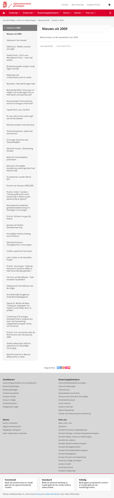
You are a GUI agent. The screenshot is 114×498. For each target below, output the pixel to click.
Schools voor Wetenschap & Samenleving (74, 413)
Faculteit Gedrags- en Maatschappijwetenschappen (78, 433)
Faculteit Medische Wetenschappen (72, 443)
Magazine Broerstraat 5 (12, 426)
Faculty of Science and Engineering (72, 457)
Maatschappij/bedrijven (69, 379)
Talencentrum (64, 390)
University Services (65, 467)
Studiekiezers (9, 379)
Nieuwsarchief (43, 20)
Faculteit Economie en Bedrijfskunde (72, 430)
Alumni (6, 420)
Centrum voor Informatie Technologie (73, 396)
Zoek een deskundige (66, 386)
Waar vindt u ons (65, 423)
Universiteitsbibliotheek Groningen (72, 383)
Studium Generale (65, 407)
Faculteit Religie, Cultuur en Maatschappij (19, 20)
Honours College (9, 400)
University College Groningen (69, 460)
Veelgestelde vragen (11, 407)
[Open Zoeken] (110, 13)
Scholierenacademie (11, 393)
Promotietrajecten (10, 403)
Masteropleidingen (10, 390)
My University (78, 4)
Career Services (64, 403)
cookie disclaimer (52, 494)
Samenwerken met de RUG (68, 393)
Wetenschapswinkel (66, 410)
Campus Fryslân (64, 464)
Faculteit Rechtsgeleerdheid (69, 447)
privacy (38, 494)
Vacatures (62, 426)
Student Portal (93, 4)
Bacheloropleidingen (11, 386)
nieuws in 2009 (58, 20)
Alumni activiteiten (10, 423)
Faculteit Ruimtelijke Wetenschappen (73, 450)
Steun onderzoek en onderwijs (15, 433)
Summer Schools (9, 396)
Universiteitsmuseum (66, 400)
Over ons (62, 420)
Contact (65, 4)
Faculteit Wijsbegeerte (67, 454)
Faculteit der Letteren (66, 440)
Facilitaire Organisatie (67, 471)
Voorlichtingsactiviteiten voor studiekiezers (20, 383)
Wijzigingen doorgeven (12, 430)
